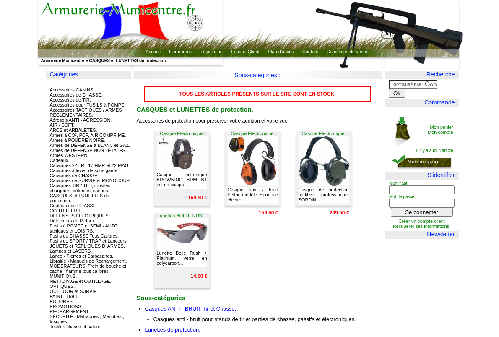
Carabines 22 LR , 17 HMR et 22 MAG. (90, 165)
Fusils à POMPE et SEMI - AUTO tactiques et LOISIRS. (84, 228)
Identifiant (398, 183)
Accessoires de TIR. (70, 99)
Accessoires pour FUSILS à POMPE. (88, 104)
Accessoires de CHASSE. (76, 94)
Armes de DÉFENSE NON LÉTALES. (88, 150)
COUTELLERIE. (66, 210)
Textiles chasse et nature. (76, 326)
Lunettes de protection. (172, 330)
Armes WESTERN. (69, 155)
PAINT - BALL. (65, 296)
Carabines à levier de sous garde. (84, 170)
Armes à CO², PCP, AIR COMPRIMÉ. (88, 135)
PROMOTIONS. (66, 306)
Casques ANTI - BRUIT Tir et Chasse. (191, 309)
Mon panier (441, 127)
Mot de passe (401, 196)
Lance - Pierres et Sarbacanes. (82, 256)
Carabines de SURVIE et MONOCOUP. (90, 180)
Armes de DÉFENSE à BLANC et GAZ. (90, 145)
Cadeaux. (60, 160)
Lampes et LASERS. (71, 250)
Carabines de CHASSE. (74, 175)
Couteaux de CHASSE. (74, 205)
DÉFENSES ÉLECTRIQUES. (80, 215)
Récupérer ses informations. (422, 226)
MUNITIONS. (63, 276)
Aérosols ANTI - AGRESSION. (81, 120)
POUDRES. (62, 301)
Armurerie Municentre (63, 60)
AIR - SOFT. (62, 125)
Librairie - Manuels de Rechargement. (88, 261)
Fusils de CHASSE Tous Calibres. (84, 235)
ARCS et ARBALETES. (73, 130)
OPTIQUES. (62, 286)
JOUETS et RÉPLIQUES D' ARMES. (87, 245)
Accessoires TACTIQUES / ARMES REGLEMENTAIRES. (86, 112)
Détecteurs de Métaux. (73, 220)
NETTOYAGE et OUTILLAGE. (81, 281)
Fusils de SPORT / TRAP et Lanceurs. (89, 240)
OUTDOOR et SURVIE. (74, 291)
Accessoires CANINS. (72, 89)
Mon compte (440, 132)
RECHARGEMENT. (70, 311)
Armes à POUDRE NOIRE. (77, 140)
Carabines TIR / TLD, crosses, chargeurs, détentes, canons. (81, 188)
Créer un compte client (421, 221)
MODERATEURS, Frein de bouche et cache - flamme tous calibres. (88, 269)
